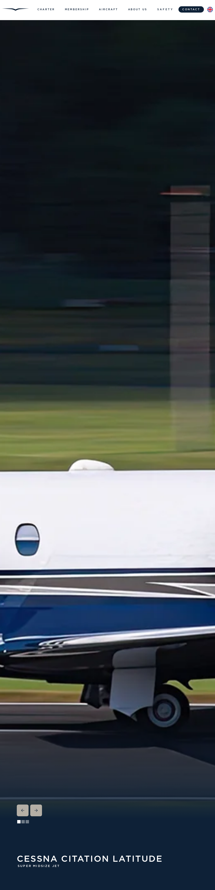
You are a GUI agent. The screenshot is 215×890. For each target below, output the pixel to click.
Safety (165, 9)
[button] (46, 9)
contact (191, 9)
